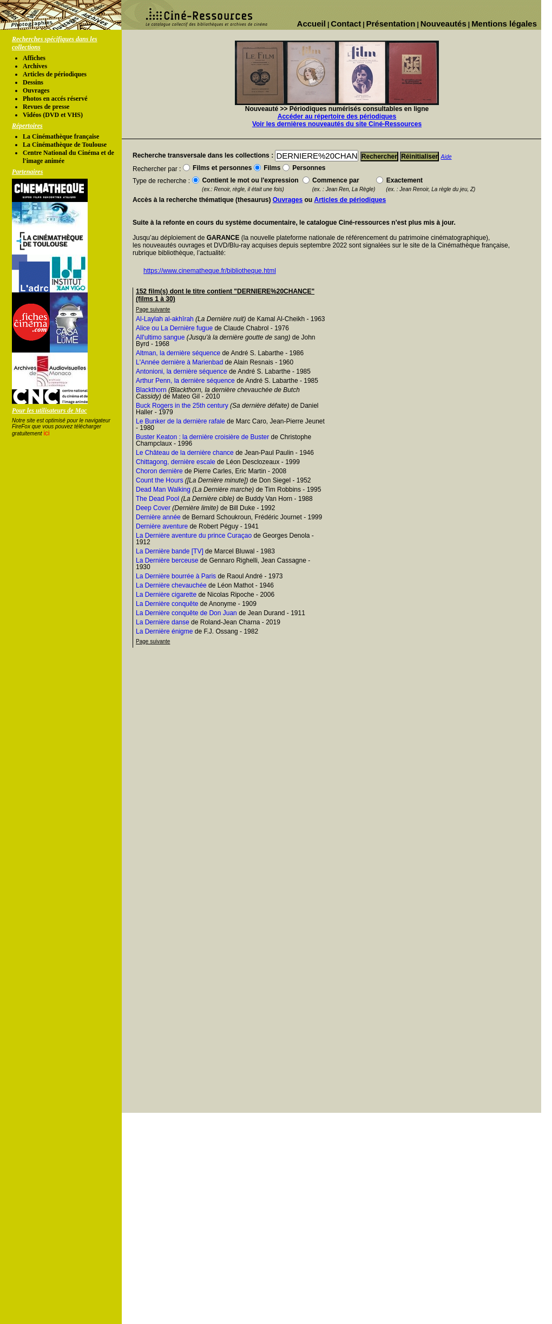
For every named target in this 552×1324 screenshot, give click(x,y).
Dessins (33, 82)
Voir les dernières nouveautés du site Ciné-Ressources (337, 124)
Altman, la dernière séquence (178, 353)
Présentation (391, 23)
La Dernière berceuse (167, 560)
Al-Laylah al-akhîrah (165, 319)
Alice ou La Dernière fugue (174, 328)
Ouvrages (36, 90)
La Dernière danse (162, 622)
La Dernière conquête (167, 604)
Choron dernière (159, 471)
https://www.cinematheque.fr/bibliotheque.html (209, 271)
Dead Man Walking (163, 489)
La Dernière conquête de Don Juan (186, 613)
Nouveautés (443, 23)
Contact (346, 23)
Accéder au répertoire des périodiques (337, 116)
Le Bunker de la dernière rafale (180, 421)
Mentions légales (504, 23)
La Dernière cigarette (166, 594)
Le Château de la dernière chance (185, 452)
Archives (35, 66)
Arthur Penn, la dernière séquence (185, 380)
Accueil (311, 23)
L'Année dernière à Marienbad (179, 362)
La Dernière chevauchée (171, 585)
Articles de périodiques (55, 74)
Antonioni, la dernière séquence (181, 371)
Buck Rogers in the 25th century (182, 405)
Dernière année (158, 517)
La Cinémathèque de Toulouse (65, 144)
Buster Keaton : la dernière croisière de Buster (202, 437)
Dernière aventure (162, 526)
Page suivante (153, 309)
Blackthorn (151, 390)
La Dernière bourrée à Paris (176, 576)
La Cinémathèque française (61, 136)
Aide (446, 157)
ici (46, 433)
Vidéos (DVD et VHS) (53, 115)
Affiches (34, 58)
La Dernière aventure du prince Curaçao (194, 535)
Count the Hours (159, 480)
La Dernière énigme (164, 631)
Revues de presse (46, 106)
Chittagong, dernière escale (175, 462)
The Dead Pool (157, 499)
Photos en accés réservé (55, 98)
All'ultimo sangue (160, 337)
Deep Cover (153, 508)
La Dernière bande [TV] (169, 551)
